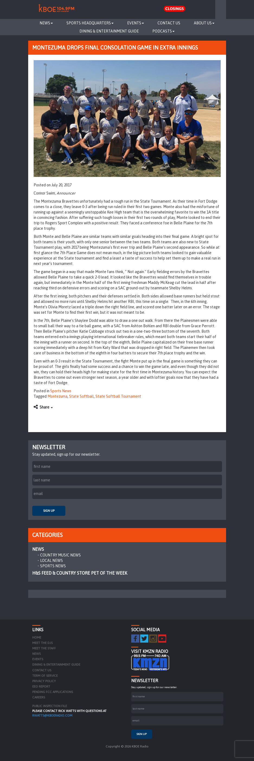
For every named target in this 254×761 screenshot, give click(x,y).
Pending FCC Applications (52, 692)
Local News (51, 560)
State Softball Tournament (118, 396)
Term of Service (45, 676)
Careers (38, 697)
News (46, 23)
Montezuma (57, 396)
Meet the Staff (44, 648)
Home (36, 637)
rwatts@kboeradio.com (52, 715)
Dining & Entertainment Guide (109, 31)
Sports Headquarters (90, 23)
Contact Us (168, 23)
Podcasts (163, 31)
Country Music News (60, 555)
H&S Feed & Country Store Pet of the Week (79, 573)
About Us (204, 23)
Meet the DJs (42, 643)
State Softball (81, 396)
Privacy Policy (44, 681)
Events (135, 23)
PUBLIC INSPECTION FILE (49, 706)
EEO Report (41, 686)
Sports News (60, 391)
